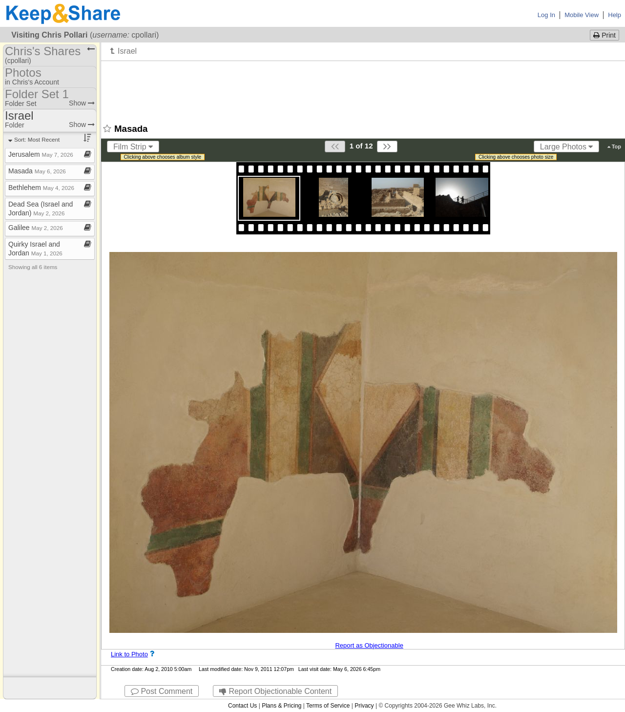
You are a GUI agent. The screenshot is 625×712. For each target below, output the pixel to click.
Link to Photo (129, 654)
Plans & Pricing (281, 705)
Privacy (364, 705)
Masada (37, 171)
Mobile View (581, 15)
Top (614, 146)
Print (604, 35)
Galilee (35, 227)
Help (614, 15)
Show (82, 103)
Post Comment (161, 691)
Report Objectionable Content (275, 691)
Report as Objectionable (369, 645)
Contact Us (242, 705)
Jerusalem (40, 154)
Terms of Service (328, 705)
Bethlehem (41, 187)
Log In (546, 15)
